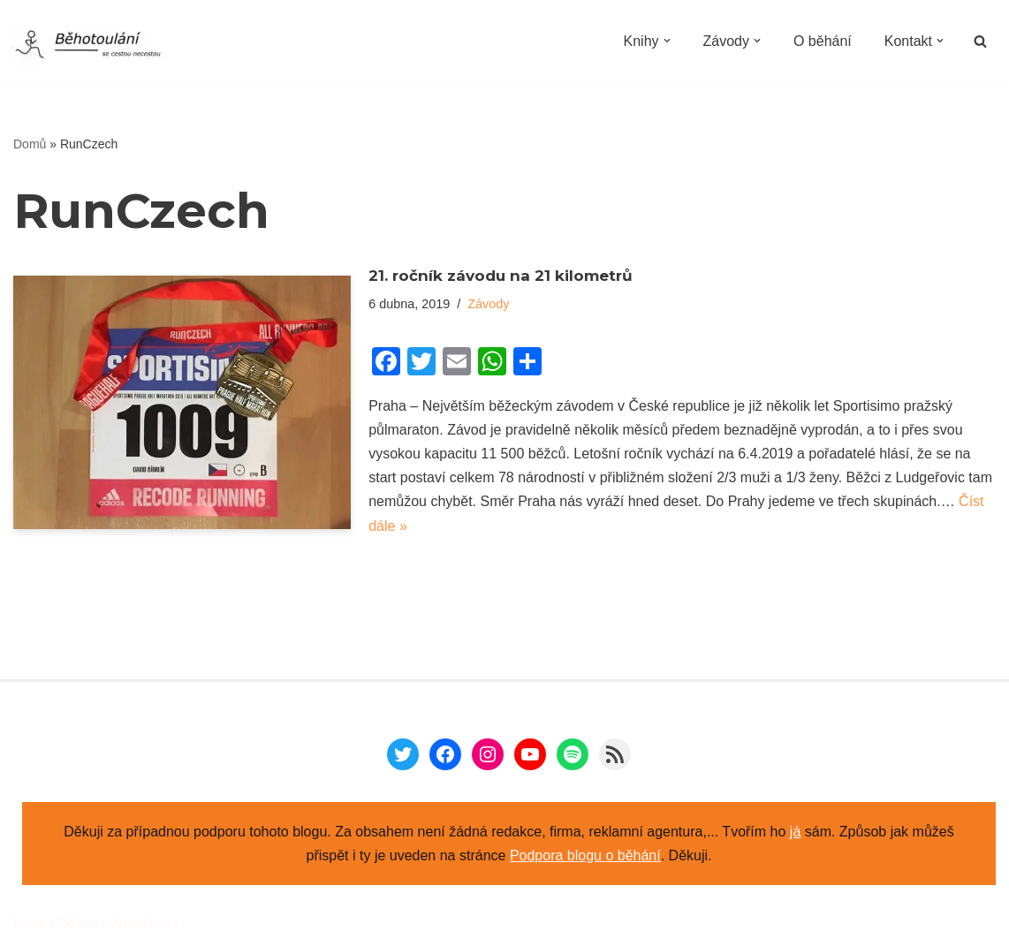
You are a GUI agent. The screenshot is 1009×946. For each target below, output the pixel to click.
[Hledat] (980, 41)
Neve (29, 923)
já (795, 831)
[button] (666, 40)
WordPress (144, 923)
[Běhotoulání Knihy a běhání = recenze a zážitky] (99, 46)
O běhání (822, 41)
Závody (488, 304)
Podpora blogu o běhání (585, 855)
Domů (29, 144)
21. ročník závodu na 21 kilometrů (500, 275)
